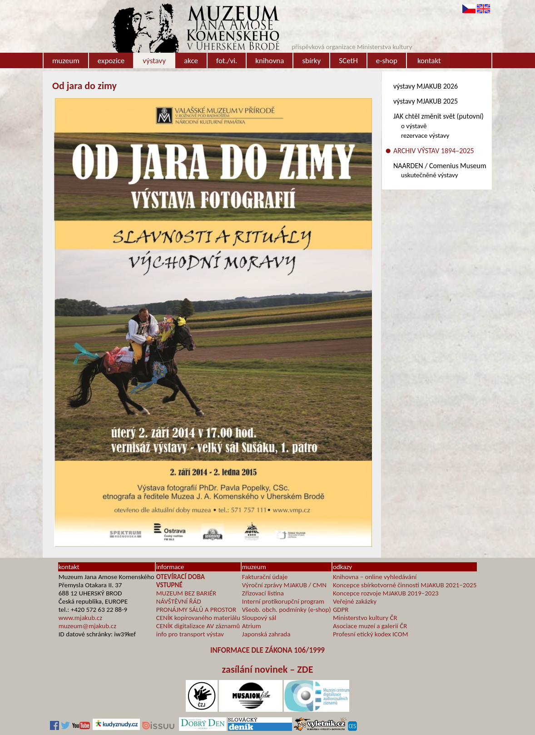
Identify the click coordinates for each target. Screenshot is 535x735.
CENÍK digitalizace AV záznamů (198, 626)
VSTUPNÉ (169, 585)
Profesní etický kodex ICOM (370, 634)
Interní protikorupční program (283, 601)
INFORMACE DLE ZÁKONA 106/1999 (267, 650)
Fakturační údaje (265, 577)
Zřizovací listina (263, 593)
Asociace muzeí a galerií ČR (370, 626)
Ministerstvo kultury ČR (365, 618)
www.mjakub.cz (80, 618)
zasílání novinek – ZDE (267, 669)
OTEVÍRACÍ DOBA (180, 577)
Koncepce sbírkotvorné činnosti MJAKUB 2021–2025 (404, 585)
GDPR (341, 609)
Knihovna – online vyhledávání (374, 577)
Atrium (251, 626)
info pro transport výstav (190, 634)
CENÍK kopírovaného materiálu (198, 618)
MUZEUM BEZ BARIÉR (186, 593)
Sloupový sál (259, 618)
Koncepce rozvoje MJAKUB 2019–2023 (386, 593)
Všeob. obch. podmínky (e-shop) (286, 609)
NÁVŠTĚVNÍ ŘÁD (178, 601)
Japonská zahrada (266, 634)
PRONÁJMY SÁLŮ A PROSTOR (196, 609)
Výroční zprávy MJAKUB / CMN (284, 585)
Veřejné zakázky (354, 601)
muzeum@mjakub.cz (87, 626)
